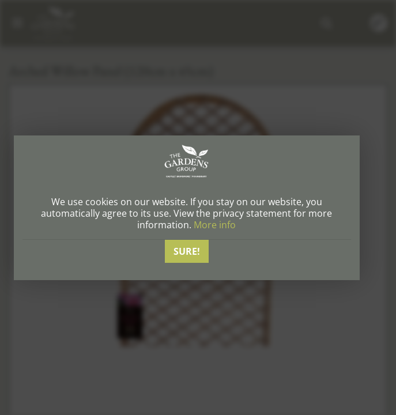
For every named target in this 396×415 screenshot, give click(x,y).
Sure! (187, 251)
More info (215, 224)
